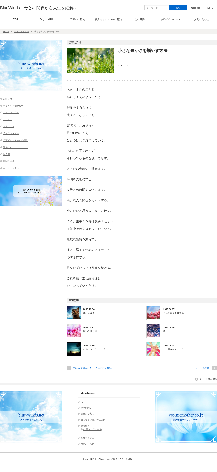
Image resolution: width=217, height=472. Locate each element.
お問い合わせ (201, 19)
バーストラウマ (11, 112)
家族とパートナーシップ (15, 147)
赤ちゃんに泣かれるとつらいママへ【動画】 (93, 368)
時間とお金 (8, 161)
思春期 (6, 154)
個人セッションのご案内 (108, 19)
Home (6, 31)
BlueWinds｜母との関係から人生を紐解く (39, 8)
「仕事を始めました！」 (175, 349)
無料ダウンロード (170, 19)
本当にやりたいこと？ (94, 349)
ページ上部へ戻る (208, 379)
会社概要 (140, 19)
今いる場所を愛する (173, 313)
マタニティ (8, 126)
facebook (196, 7)
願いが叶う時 (90, 331)
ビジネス (7, 119)
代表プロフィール (92, 429)
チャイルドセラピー (13, 105)
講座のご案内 (77, 19)
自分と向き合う (11, 168)
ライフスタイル (21, 31)
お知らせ (7, 98)
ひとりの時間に (203, 368)
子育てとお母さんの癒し (15, 140)
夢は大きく (89, 313)
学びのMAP (46, 19)
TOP (15, 19)
